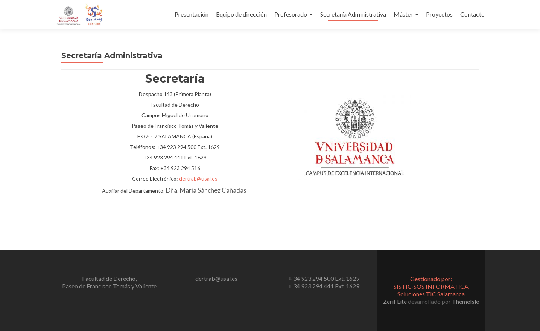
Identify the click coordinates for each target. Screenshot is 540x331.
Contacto (472, 14)
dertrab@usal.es (198, 178)
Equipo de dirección (241, 14)
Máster (403, 14)
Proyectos (439, 14)
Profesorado (290, 14)
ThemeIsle (465, 301)
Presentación (191, 14)
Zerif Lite (395, 301)
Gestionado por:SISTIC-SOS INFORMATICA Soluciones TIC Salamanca (431, 286)
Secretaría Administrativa (353, 14)
